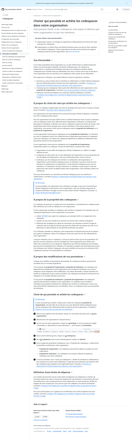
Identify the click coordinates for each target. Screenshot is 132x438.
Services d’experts (78, 431)
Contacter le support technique (76, 417)
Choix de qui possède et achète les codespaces (79, 90)
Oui (37, 417)
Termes (49, 431)
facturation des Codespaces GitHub (59, 110)
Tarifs (69, 431)
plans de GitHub (73, 52)
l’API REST (45, 216)
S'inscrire (126, 9)
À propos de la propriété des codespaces (56, 199)
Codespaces (8, 18)
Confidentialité (57, 431)
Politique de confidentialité (40, 420)
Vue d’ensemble (43, 60)
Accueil (5, 15)
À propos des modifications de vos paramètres (59, 256)
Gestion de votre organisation (52, 15)
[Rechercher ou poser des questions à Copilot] (74, 9)
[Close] (126, 3)
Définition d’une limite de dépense (53, 372)
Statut (65, 431)
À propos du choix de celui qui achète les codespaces (63, 103)
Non (45, 417)
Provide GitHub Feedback (74, 414)
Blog (86, 431)
